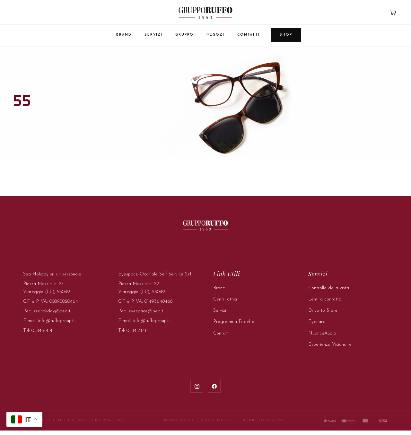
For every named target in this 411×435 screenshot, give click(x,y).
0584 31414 (138, 335)
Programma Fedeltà (233, 326)
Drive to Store (322, 315)
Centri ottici (225, 303)
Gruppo (184, 35)
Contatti (248, 35)
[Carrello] (392, 12)
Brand (123, 35)
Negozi (215, 35)
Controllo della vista (328, 292)
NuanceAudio (322, 337)
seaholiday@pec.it (51, 315)
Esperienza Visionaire (330, 349)
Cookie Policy (216, 425)
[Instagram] (196, 390)
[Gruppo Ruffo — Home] (205, 13)
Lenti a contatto (324, 303)
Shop (286, 35)
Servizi (153, 35)
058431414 (41, 335)
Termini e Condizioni (260, 425)
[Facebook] (214, 390)
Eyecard (317, 326)
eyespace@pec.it (145, 315)
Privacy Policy (178, 425)
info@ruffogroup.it (56, 325)
